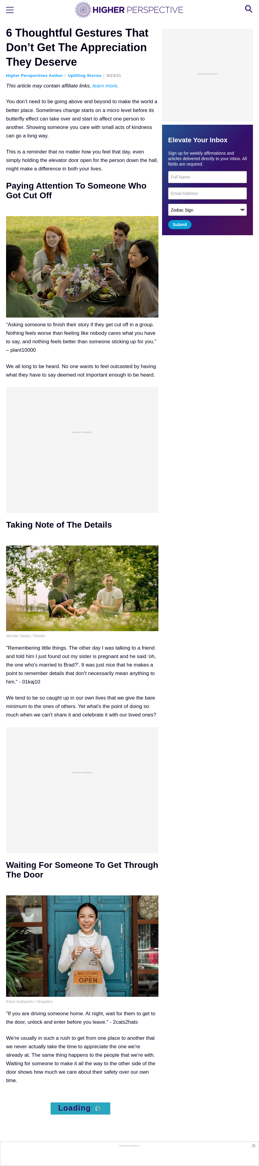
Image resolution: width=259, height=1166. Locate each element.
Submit (180, 224)
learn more (104, 86)
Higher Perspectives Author (34, 75)
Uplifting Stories (84, 75)
